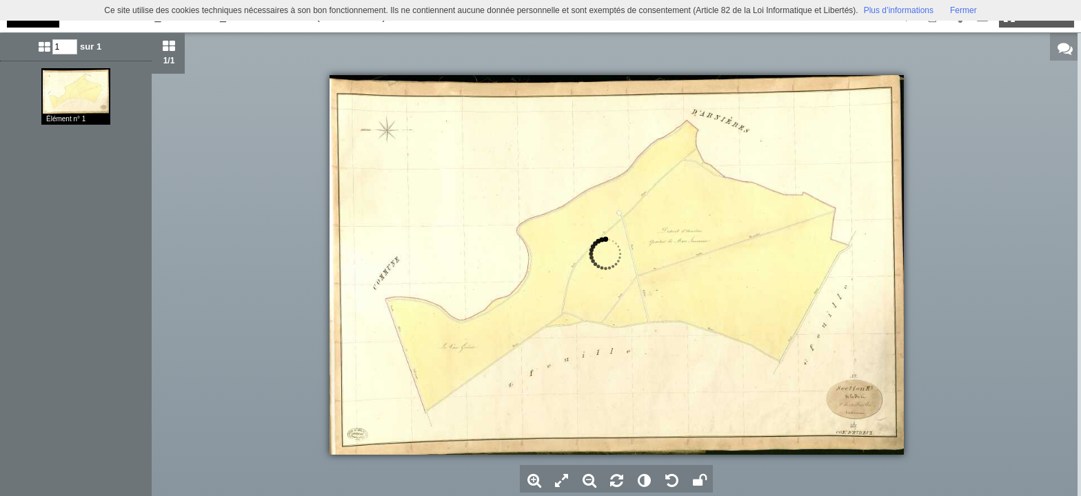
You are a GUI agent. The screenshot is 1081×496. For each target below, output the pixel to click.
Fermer (963, 10)
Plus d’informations (898, 10)
